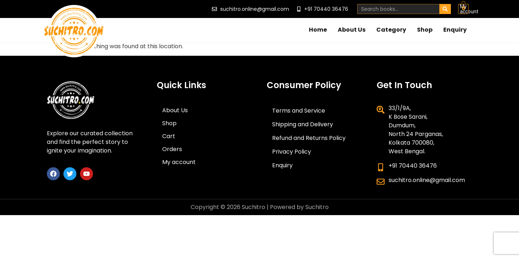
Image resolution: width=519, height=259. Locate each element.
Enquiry (455, 28)
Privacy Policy (291, 151)
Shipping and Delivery (302, 124)
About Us (351, 28)
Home (318, 28)
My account (436, 8)
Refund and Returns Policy (309, 138)
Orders (172, 149)
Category (391, 28)
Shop (424, 28)
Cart (168, 136)
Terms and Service (298, 110)
